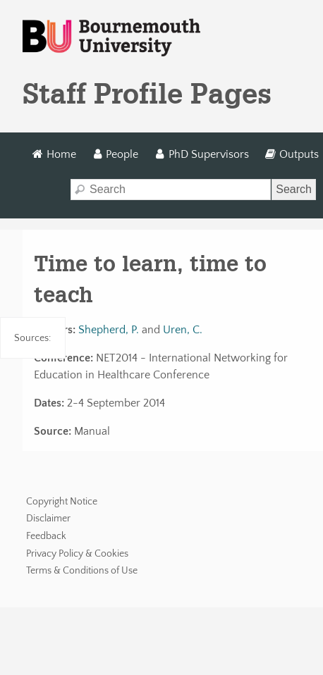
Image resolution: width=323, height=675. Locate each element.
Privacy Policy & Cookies (77, 553)
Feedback (46, 536)
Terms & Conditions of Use (82, 570)
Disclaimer (48, 518)
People (115, 154)
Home (54, 154)
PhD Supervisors (202, 154)
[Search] (171, 189)
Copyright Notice (61, 501)
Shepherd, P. (108, 329)
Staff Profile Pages (147, 93)
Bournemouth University (111, 38)
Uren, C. (182, 329)
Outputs (291, 154)
